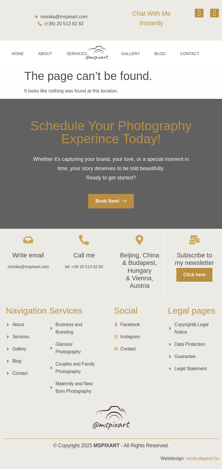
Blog (160, 53)
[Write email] (28, 240)
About (45, 53)
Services (76, 53)
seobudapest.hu (202, 458)
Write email (28, 255)
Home (18, 53)
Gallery (130, 53)
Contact (189, 53)
